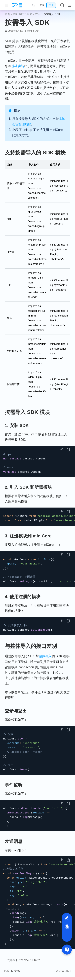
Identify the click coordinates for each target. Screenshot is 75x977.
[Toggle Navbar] (69, 5)
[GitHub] (62, 5)
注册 (51, 5)
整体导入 (45, 656)
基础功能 (19, 66)
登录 (42, 5)
